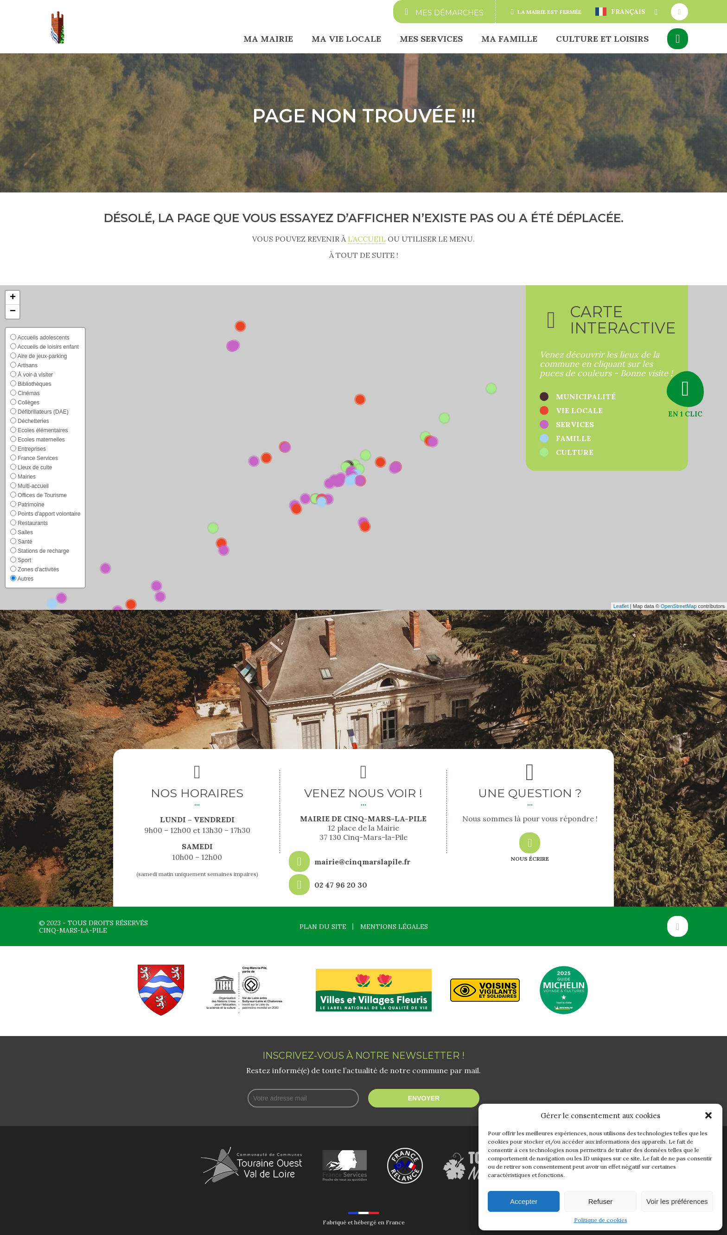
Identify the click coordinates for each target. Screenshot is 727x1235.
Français (620, 11)
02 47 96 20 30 (340, 884)
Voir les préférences (677, 1201)
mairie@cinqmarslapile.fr (362, 861)
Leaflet (621, 606)
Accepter (523, 1201)
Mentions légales (394, 926)
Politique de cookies (600, 1219)
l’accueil (367, 238)
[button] (708, 1115)
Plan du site (323, 926)
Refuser (600, 1201)
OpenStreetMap (679, 606)
